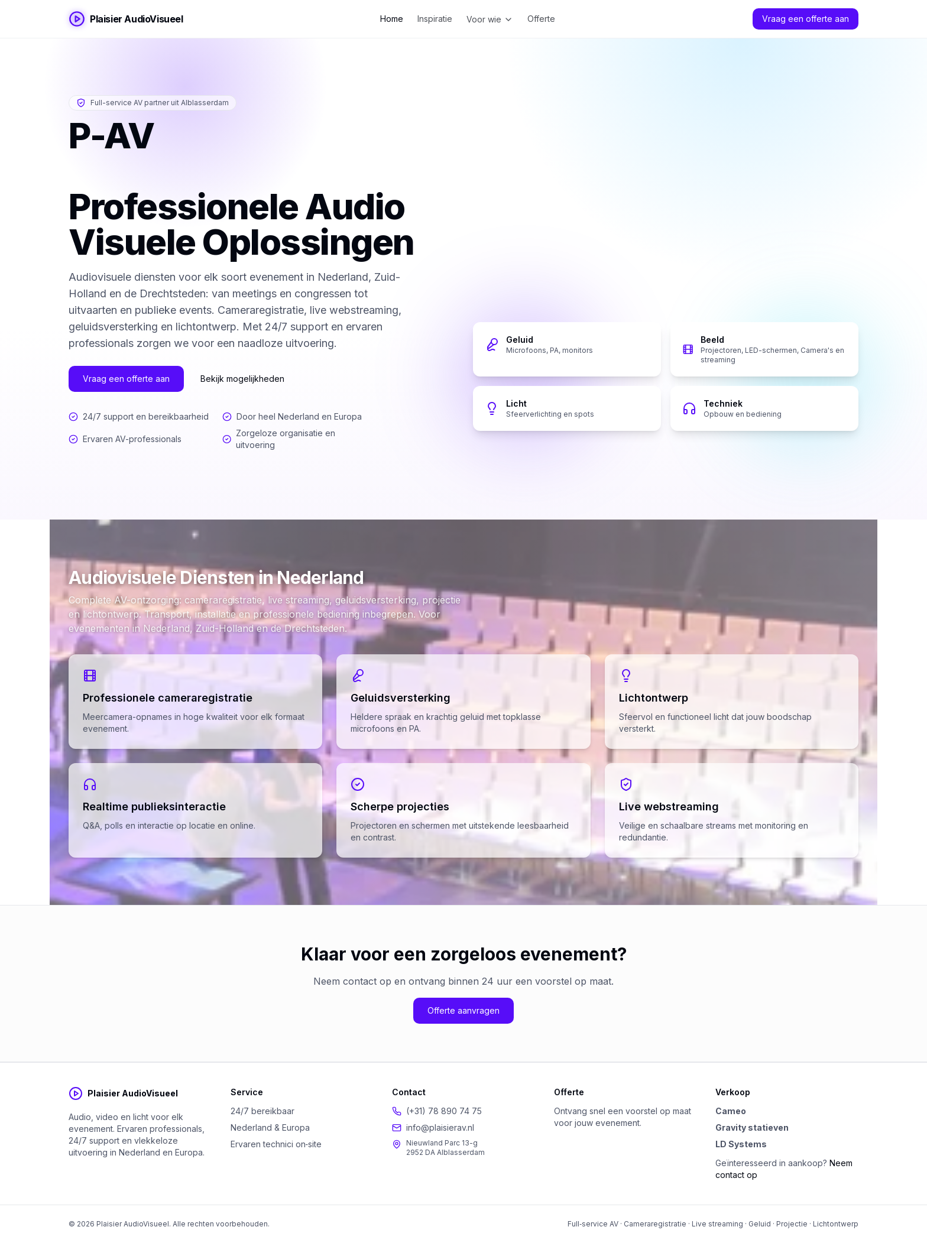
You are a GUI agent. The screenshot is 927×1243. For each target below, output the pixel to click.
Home (391, 19)
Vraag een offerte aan (805, 19)
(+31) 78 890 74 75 (444, 1111)
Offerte (541, 19)
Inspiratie (434, 19)
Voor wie (489, 19)
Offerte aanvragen (463, 1010)
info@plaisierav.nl (440, 1127)
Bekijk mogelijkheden (242, 379)
